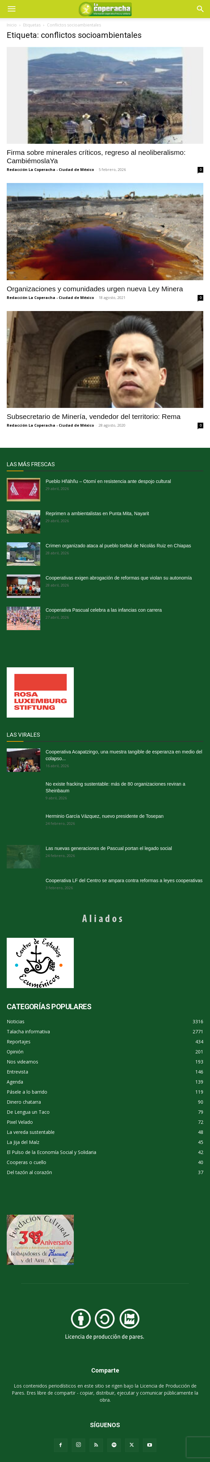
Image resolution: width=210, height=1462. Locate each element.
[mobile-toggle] (11, 9)
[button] (200, 9)
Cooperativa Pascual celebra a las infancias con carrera (104, 610)
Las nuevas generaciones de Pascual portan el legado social (109, 848)
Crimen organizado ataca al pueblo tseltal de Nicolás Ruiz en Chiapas (118, 545)
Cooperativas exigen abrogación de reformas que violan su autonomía (119, 578)
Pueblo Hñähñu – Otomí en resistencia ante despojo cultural (108, 481)
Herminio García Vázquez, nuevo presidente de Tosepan (105, 816)
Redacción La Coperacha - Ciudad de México (50, 169)
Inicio (12, 25)
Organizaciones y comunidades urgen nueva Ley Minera (95, 289)
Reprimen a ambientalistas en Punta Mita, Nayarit (97, 513)
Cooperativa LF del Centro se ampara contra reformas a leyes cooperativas (124, 880)
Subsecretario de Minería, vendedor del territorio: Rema (93, 416)
